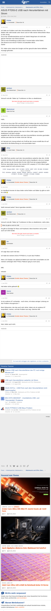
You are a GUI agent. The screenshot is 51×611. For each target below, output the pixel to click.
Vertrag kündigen (39, 603)
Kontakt (11, 603)
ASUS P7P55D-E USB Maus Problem (18, 408)
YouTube (22, 591)
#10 (49, 298)
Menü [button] (3, 2)
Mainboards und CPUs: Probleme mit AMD (29, 392)
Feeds (5, 588)
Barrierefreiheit (5, 605)
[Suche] (49, 2)
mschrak (7, 374)
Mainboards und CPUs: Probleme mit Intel (30, 410)
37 (4, 480)
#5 (49, 187)
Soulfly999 (7, 410)
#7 (49, 219)
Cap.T (6, 402)
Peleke (4, 16)
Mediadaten (17, 603)
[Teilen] (47, 27)
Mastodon (6, 591)
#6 (49, 204)
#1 (49, 27)
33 (4, 554)
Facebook (33, 588)
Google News (45, 588)
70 (4, 517)
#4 (49, 155)
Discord (14, 588)
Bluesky (23, 588)
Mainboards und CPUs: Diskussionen (31, 382)
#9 (49, 283)
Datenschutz (14, 605)
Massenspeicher (23, 374)
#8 (49, 248)
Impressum (4, 603)
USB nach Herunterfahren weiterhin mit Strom (21, 380)
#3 (49, 116)
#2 (49, 95)
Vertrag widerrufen (27, 603)
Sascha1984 (8, 382)
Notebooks (19, 402)
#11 (49, 321)
